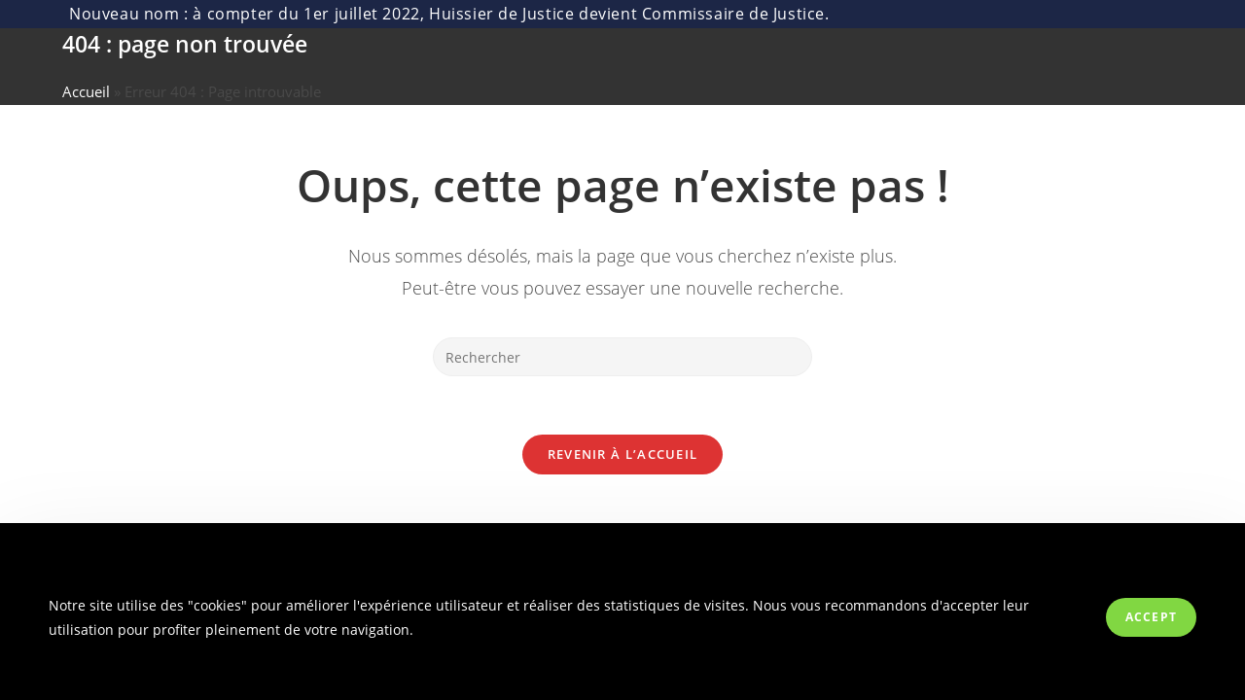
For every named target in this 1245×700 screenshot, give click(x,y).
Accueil (86, 91)
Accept (1151, 617)
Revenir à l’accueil (623, 454)
